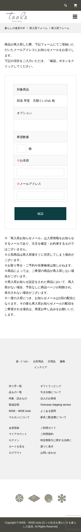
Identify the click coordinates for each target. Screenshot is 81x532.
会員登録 (14, 427)
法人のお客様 (48, 398)
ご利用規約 (46, 433)
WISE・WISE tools (20, 411)
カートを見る (16, 446)
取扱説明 (14, 404)
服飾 (62, 361)
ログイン (14, 440)
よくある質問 (48, 411)
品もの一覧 (15, 392)
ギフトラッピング (50, 386)
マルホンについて (19, 417)
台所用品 (38, 361)
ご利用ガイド (48, 427)
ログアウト (15, 452)
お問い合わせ (48, 452)
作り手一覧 (15, 386)
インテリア (40, 367)
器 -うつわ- (22, 361)
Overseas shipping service (55, 404)
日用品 (52, 361)
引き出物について (50, 392)
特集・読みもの (18, 398)
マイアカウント (18, 433)
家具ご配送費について (53, 417)
